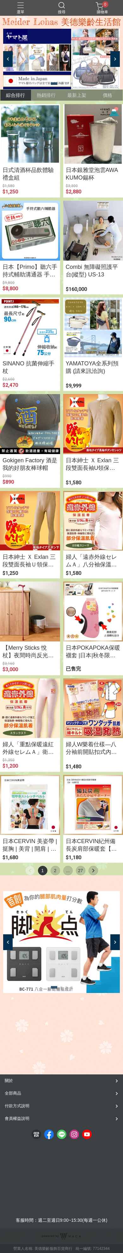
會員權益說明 (17, 1118)
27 (80, 870)
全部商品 (13, 1093)
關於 (9, 1080)
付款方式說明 (17, 1105)
